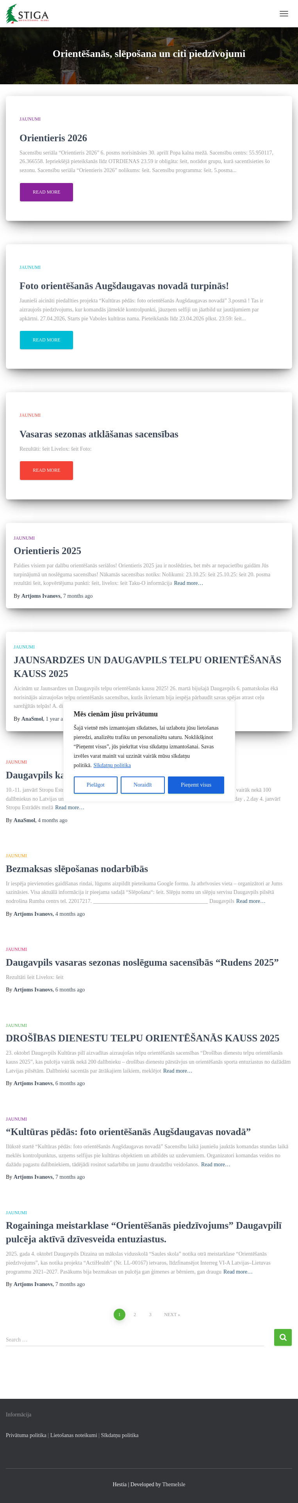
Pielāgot (96, 785)
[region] (149, 751)
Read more (46, 192)
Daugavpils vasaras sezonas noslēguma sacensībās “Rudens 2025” (142, 962)
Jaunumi (30, 119)
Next (170, 1314)
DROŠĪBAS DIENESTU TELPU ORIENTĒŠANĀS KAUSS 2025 (144, 1038)
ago (78, 596)
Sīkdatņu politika (112, 765)
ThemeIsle (173, 1484)
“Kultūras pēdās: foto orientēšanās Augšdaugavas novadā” (128, 1131)
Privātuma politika (26, 1435)
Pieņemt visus (196, 785)
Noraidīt (143, 785)
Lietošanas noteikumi (73, 1435)
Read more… (188, 583)
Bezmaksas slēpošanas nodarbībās (77, 868)
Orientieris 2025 (47, 550)
